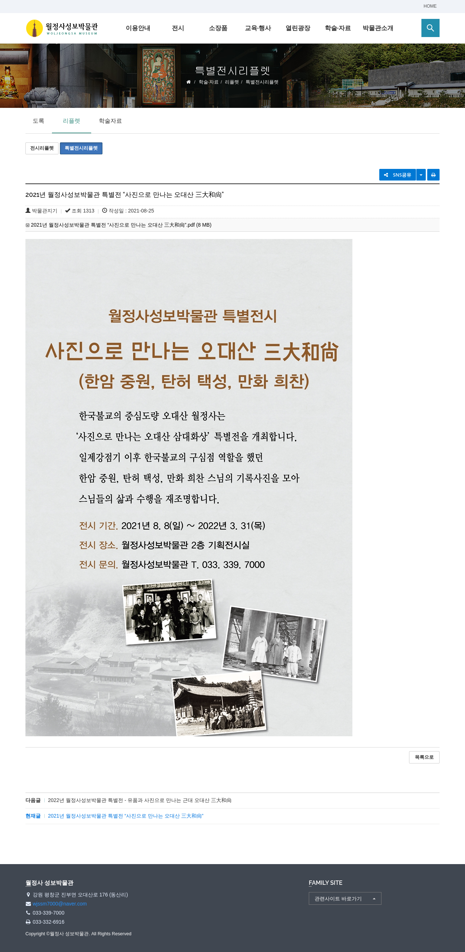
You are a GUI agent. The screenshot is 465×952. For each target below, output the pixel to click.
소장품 (218, 28)
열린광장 (298, 28)
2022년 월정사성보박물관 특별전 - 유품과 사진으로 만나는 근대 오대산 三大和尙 (139, 800)
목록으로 (424, 757)
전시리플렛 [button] (42, 148)
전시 (178, 28)
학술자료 (110, 121)
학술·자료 (338, 28)
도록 (38, 121)
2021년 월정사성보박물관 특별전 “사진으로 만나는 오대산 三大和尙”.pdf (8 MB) (121, 225)
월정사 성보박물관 (61, 28)
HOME (430, 6)
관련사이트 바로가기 (338, 899)
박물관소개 (378, 28)
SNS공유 (397, 174)
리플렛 (232, 82)
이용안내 (138, 28)
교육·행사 (258, 28)
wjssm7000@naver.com (60, 904)
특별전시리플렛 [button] (81, 148)
